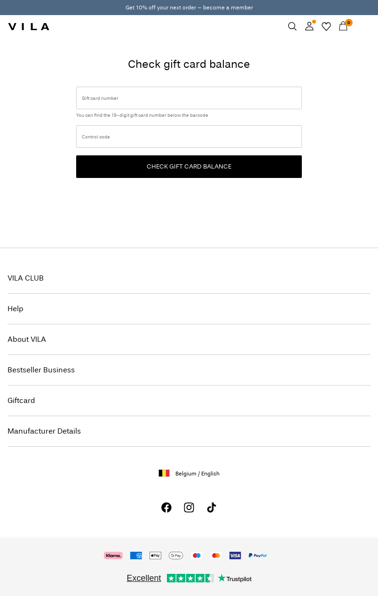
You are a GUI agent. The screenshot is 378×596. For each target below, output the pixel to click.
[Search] (292, 26)
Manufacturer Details (44, 431)
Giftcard (21, 400)
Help (16, 308)
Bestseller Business (41, 369)
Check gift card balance (189, 166)
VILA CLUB (26, 278)
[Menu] (360, 26)
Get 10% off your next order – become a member (189, 7)
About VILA (27, 339)
